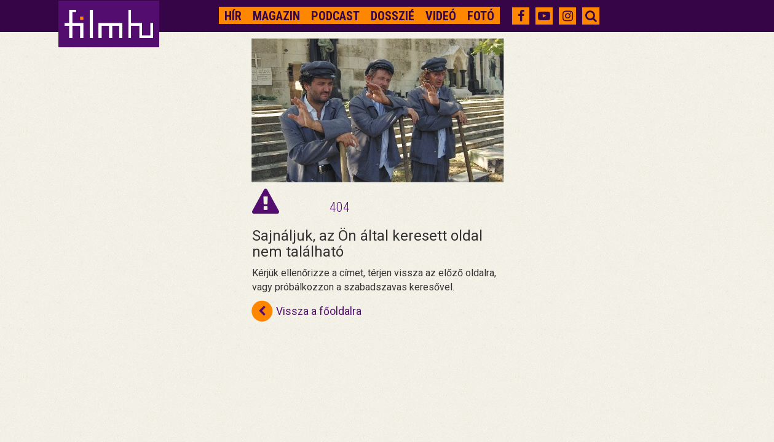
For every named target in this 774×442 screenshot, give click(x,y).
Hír (233, 16)
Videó (440, 16)
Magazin (276, 16)
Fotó (480, 16)
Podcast (335, 16)
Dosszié (392, 16)
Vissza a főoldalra (306, 310)
